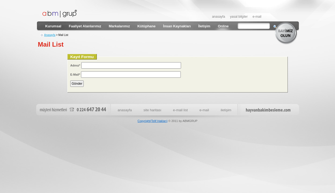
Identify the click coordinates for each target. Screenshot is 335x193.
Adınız (75, 65)
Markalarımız (119, 26)
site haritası (152, 110)
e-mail (257, 16)
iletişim (226, 110)
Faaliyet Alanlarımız (85, 26)
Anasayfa (50, 35)
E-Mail (75, 74)
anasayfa (218, 16)
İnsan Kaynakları (177, 26)
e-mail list (180, 110)
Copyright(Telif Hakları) (153, 121)
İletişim (204, 26)
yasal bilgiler (239, 16)
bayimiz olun (286, 33)
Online (223, 26)
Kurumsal (53, 26)
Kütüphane (146, 26)
